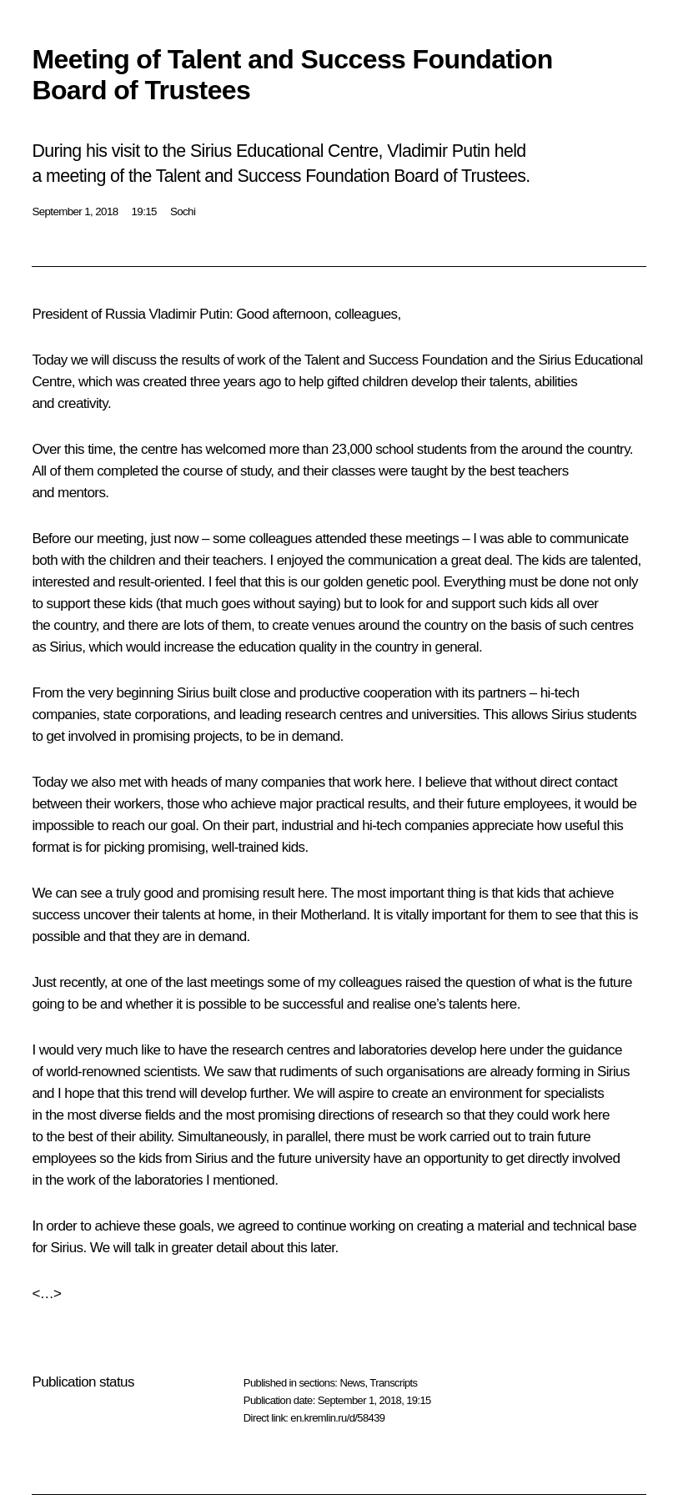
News (351, 1383)
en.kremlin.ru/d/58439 (337, 1418)
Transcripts (393, 1383)
